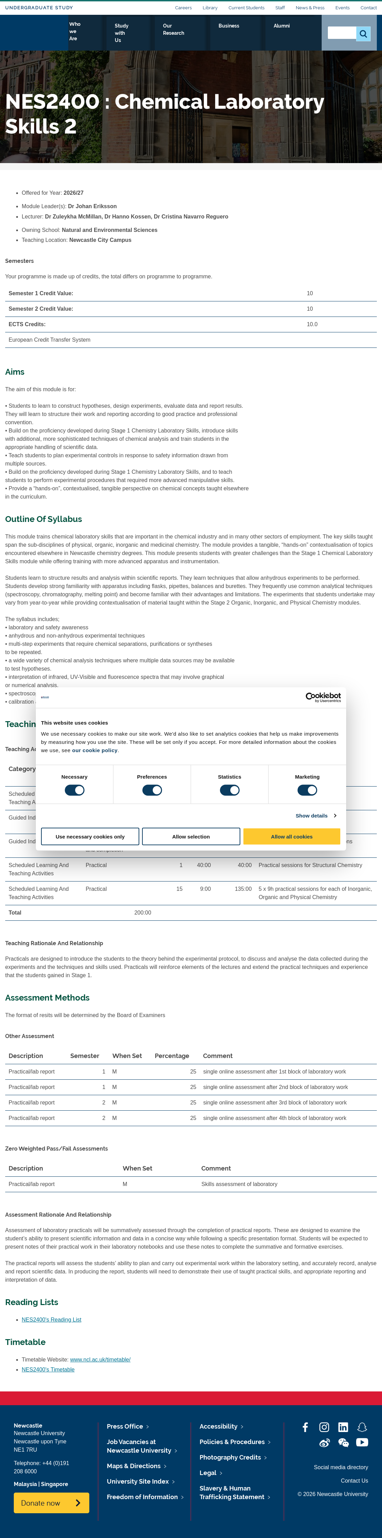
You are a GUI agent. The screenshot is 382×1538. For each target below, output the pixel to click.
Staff (280, 7)
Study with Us (180, 33)
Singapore (54, 1484)
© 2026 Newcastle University (333, 1494)
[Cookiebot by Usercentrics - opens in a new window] (311, 698)
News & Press (310, 7)
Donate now (40, 1502)
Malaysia (25, 1484)
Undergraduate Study (39, 7)
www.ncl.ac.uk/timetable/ (100, 1360)
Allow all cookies (292, 836)
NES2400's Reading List (51, 1320)
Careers (183, 7)
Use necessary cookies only (90, 836)
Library (210, 7)
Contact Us (354, 1481)
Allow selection (191, 836)
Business (269, 33)
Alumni (301, 33)
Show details (312, 816)
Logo (36, 31)
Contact (369, 7)
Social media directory (341, 1467)
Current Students (246, 7)
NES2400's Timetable (48, 1370)
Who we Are (134, 33)
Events (342, 7)
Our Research (228, 33)
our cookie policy (95, 750)
